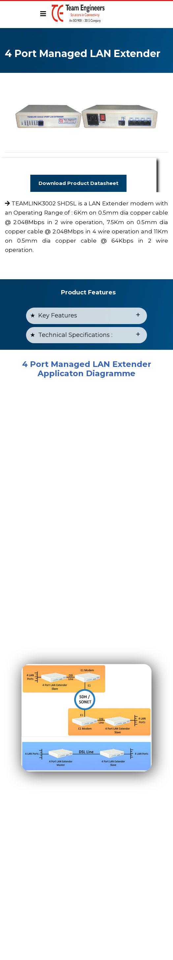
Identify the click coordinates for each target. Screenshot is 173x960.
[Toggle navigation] (43, 14)
